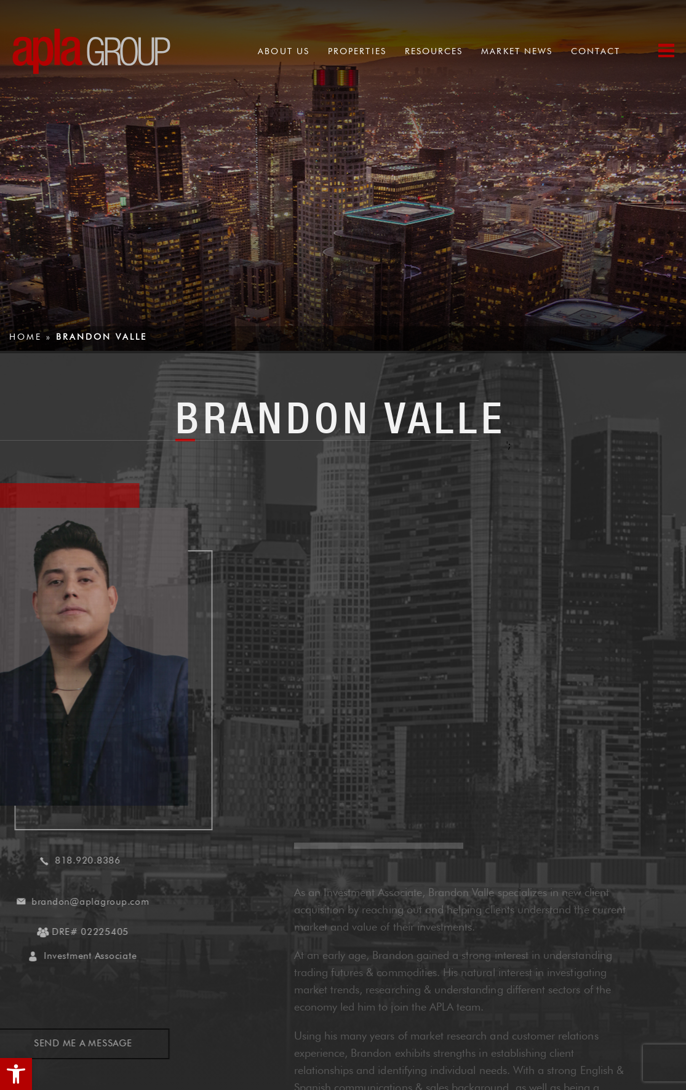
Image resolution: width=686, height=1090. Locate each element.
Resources (434, 51)
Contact (595, 51)
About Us (283, 51)
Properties (357, 51)
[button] (16, 1074)
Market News (516, 51)
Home (25, 337)
